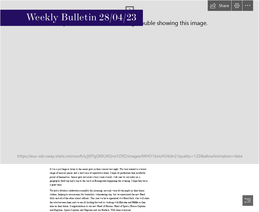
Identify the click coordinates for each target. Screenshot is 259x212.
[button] (219, 5)
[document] (129, 106)
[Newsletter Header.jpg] (129, 82)
